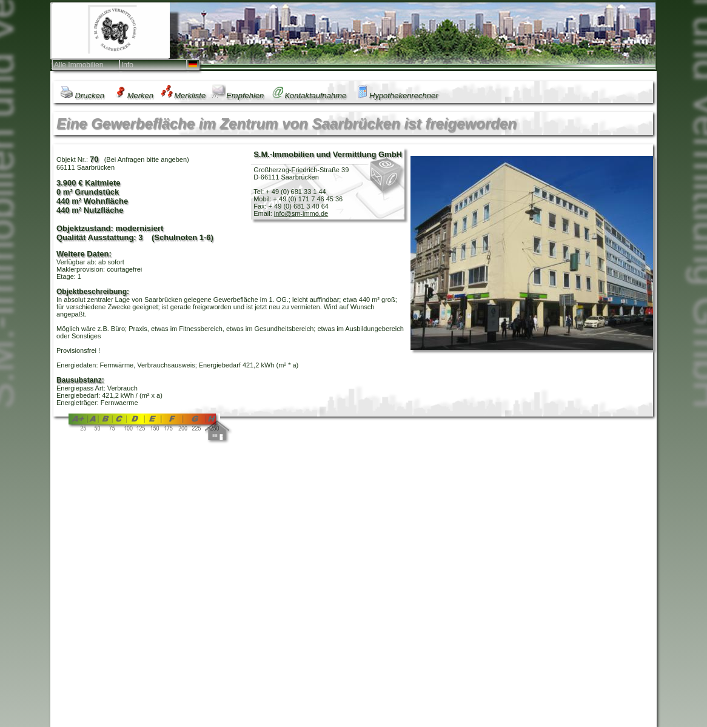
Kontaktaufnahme (308, 95)
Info (127, 65)
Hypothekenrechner (395, 95)
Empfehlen (238, 95)
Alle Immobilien (78, 65)
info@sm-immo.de (301, 213)
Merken (132, 95)
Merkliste (183, 95)
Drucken (81, 95)
